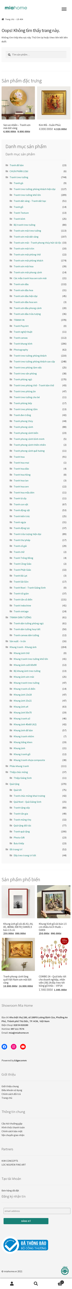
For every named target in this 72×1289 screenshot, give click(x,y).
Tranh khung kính (23, 343)
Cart (56, 1281)
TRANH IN (19, 319)
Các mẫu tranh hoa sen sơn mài (30, 278)
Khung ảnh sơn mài (24, 676)
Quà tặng (14, 783)
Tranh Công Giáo (22, 563)
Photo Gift (19, 837)
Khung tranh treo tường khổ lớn (31, 658)
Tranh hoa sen (21, 486)
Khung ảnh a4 (21, 706)
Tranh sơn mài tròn (24, 248)
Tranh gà (18, 183)
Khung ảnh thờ (21, 653)
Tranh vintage (21, 611)
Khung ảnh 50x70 (23, 712)
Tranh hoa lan (21, 480)
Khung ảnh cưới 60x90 (25, 664)
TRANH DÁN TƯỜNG (20, 617)
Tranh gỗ (18, 206)
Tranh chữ (19, 551)
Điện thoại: (15, 1025)
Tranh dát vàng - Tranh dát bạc (30, 200)
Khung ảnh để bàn (23, 730)
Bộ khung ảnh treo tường (27, 670)
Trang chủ (9, 19)
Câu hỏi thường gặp (12, 1123)
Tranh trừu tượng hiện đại (27, 534)
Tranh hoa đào (21, 468)
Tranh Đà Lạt (20, 575)
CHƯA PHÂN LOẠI (19, 171)
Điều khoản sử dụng (12, 1090)
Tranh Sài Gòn (21, 581)
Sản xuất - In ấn (18, 641)
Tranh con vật (21, 504)
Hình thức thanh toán (13, 1127)
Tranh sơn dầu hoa (23, 290)
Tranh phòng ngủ (23, 379)
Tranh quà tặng (22, 831)
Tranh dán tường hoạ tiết (27, 629)
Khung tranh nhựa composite (29, 760)
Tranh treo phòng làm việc (28, 367)
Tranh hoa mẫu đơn (24, 492)
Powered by (14, 1060)
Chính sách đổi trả (11, 1093)
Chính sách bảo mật (12, 1131)
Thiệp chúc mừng (19, 772)
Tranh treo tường (19, 177)
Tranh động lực (22, 528)
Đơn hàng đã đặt (10, 1190)
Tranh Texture (21, 212)
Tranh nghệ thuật (23, 331)
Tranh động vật (22, 510)
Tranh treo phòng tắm (26, 409)
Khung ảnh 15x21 (23, 700)
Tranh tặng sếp (22, 807)
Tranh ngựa (20, 522)
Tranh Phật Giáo (22, 569)
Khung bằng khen (23, 742)
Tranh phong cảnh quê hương (29, 450)
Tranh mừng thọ (22, 819)
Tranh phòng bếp (23, 403)
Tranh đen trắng (22, 415)
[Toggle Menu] (64, 9)
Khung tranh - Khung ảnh (23, 647)
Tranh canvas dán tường (26, 635)
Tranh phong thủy (23, 421)
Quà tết (18, 789)
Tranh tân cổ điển (23, 599)
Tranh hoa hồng (22, 474)
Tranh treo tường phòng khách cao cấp (34, 361)
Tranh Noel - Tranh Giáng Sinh (30, 587)
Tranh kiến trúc (22, 516)
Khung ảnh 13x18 (23, 694)
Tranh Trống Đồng (23, 557)
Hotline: (13, 1028)
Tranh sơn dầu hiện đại (25, 296)
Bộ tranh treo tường (24, 224)
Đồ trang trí (16, 849)
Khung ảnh (19, 748)
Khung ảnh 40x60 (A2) (25, 724)
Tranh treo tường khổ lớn (27, 194)
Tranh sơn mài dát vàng (26, 236)
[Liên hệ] (65, 1270)
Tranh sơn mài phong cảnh (28, 272)
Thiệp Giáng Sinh (23, 777)
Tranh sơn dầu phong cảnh (28, 308)
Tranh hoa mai (21, 462)
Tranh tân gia (21, 813)
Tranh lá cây (20, 498)
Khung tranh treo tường (26, 682)
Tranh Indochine (22, 605)
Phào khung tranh (19, 766)
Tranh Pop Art (21, 325)
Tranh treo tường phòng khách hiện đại (34, 189)
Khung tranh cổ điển (24, 688)
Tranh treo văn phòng (25, 373)
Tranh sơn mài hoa (23, 266)
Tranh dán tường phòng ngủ (29, 623)
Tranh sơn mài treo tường (27, 230)
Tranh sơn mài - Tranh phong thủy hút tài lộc (37, 242)
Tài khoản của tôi (12, 1284)
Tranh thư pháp (22, 540)
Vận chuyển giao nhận (13, 1135)
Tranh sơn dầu (21, 284)
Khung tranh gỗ (22, 754)
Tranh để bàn (17, 165)
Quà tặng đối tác (22, 825)
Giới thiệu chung (10, 1086)
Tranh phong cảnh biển (26, 432)
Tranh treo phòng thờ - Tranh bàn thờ (34, 385)
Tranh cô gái (20, 545)
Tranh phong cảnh (23, 426)
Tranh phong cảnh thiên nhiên (30, 444)
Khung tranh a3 (22, 718)
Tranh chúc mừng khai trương (29, 795)
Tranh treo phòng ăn (25, 391)
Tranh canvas (21, 337)
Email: (15, 1032)
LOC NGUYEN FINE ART (14, 1164)
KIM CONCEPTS (10, 1160)
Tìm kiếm (36, 1284)
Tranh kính (19, 218)
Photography (21, 349)
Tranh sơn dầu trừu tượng (27, 313)
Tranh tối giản (21, 593)
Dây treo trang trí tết (25, 855)
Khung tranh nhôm (24, 736)
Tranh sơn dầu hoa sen (25, 302)
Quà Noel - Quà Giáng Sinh (27, 801)
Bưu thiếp (19, 843)
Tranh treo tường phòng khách (30, 355)
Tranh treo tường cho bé (27, 397)
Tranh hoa (19, 456)
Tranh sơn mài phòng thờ (27, 254)
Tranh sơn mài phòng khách (28, 260)
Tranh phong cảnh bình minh (29, 438)
